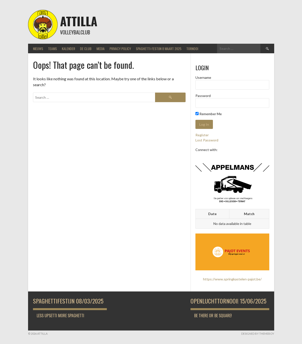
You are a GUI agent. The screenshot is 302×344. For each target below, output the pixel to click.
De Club (86, 48)
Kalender (68, 48)
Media (100, 48)
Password (203, 96)
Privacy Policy (120, 48)
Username (203, 77)
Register (202, 135)
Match (249, 214)
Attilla (78, 21)
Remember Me (208, 114)
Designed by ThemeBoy (257, 333)
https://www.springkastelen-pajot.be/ (232, 279)
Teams (52, 48)
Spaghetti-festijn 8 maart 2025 (158, 48)
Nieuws (38, 48)
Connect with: (206, 150)
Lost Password (206, 140)
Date (212, 214)
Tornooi (192, 48)
